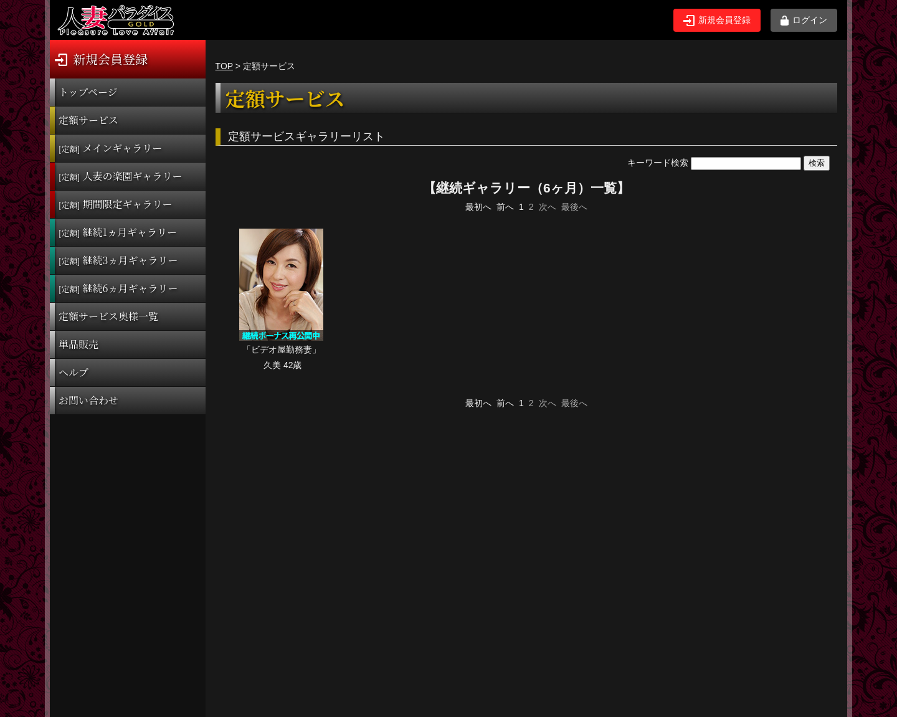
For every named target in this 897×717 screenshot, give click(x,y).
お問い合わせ (88, 400)
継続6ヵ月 (118, 288)
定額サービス (88, 120)
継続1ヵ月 (118, 232)
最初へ (478, 207)
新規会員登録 (717, 20)
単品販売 (78, 344)
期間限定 (116, 204)
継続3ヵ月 (118, 260)
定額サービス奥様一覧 (108, 316)
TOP (224, 66)
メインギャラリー (110, 148)
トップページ (88, 92)
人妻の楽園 (121, 176)
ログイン (804, 20)
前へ (505, 207)
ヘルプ (73, 372)
